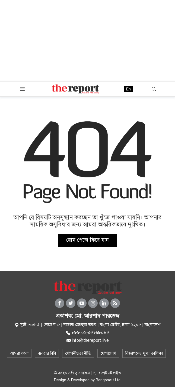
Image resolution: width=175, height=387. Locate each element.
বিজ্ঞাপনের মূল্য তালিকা (144, 353)
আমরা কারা (19, 353)
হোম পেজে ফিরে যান (87, 240)
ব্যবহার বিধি (47, 353)
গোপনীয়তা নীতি (78, 353)
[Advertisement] (87, 41)
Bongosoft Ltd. (108, 380)
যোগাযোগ (108, 353)
